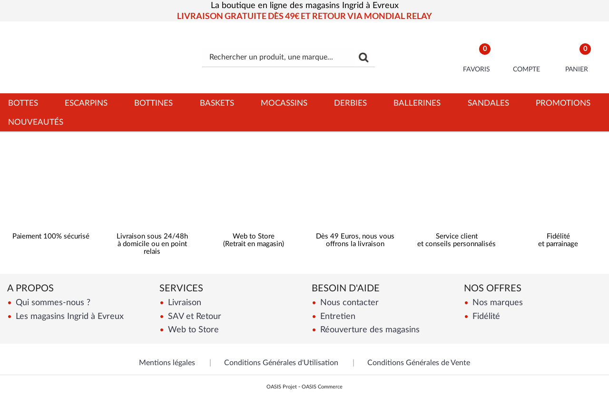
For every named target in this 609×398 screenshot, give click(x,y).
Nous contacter (348, 302)
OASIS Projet (281, 386)
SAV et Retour (193, 316)
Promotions (563, 103)
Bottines (153, 103)
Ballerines (417, 103)
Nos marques (496, 302)
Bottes (23, 103)
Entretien (336, 316)
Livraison (183, 302)
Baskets (217, 103)
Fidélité (485, 316)
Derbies (350, 103)
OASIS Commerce (322, 386)
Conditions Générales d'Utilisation (281, 363)
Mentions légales (167, 363)
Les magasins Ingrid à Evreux (68, 316)
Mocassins (284, 103)
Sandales (488, 103)
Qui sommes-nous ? (51, 302)
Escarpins (86, 103)
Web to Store (192, 330)
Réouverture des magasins (369, 330)
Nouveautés (35, 122)
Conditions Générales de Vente (418, 363)
